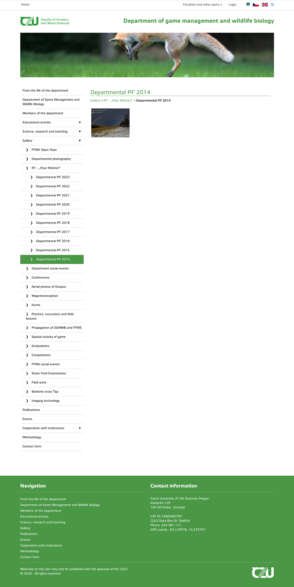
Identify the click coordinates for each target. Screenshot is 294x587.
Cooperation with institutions (43, 428)
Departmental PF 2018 (52, 222)
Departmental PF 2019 (52, 213)
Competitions (41, 355)
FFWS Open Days (44, 149)
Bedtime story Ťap (44, 391)
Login (232, 4)
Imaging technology (45, 400)
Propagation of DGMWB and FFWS (56, 327)
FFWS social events (45, 364)
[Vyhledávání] (272, 4)
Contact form (31, 446)
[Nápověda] (248, 4)
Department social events (50, 268)
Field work (38, 382)
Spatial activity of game (48, 336)
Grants (27, 419)
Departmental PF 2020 (52, 204)
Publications (31, 410)
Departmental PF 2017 (52, 232)
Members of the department (42, 113)
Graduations (40, 346)
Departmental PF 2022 (52, 186)
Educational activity (36, 122)
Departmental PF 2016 (52, 241)
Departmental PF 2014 (52, 259)
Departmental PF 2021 (52, 195)
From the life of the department (45, 90)
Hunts (35, 305)
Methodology (31, 437)
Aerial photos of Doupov (48, 286)
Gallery (27, 140)
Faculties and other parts (201, 4)
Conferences (40, 277)
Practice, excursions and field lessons (49, 316)
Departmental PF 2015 (52, 250)
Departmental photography (51, 159)
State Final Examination (48, 373)
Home (25, 4)
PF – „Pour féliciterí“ (46, 168)
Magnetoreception (44, 296)
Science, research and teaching (44, 131)
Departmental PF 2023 (52, 177)
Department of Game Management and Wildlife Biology (50, 102)
